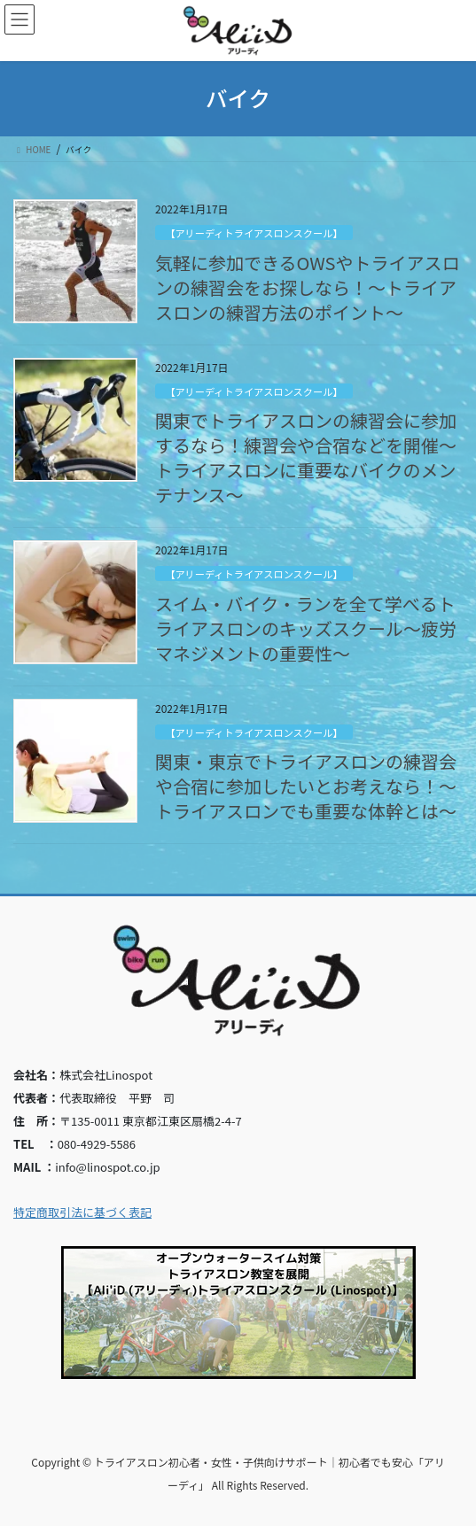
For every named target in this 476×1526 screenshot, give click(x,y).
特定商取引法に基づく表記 (82, 1212)
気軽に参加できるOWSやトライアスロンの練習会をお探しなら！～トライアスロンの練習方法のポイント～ (307, 287)
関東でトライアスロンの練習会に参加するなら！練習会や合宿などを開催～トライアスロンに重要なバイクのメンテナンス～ (305, 457)
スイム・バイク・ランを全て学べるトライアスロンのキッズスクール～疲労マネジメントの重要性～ (305, 628)
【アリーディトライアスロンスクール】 (253, 233)
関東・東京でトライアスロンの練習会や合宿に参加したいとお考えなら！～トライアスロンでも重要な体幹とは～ (305, 786)
